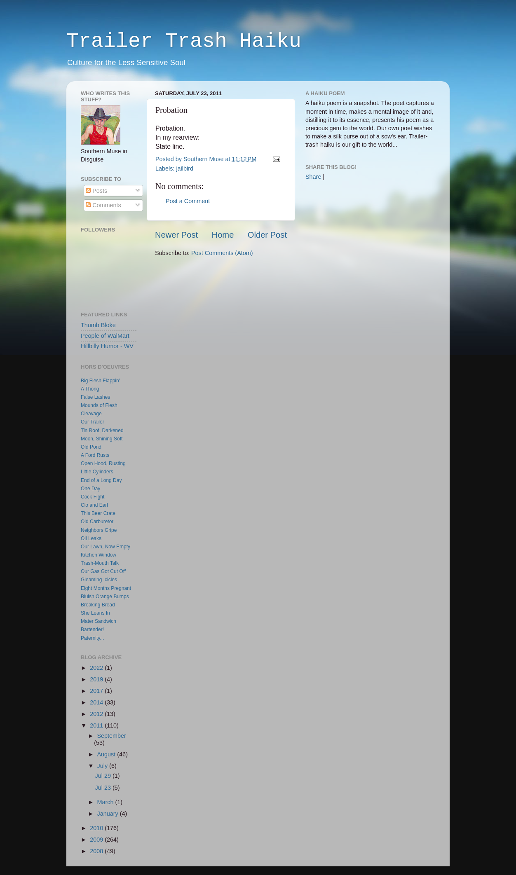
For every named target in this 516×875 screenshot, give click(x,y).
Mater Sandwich (98, 621)
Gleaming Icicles (99, 580)
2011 (97, 725)
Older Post (267, 234)
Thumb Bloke (98, 325)
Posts (96, 190)
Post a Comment (188, 201)
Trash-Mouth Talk (100, 563)
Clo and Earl (94, 505)
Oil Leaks (91, 538)
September (111, 735)
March (106, 802)
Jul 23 (104, 787)
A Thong (90, 389)
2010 (97, 828)
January (108, 813)
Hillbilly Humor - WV (107, 346)
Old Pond (91, 447)
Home (223, 234)
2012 (97, 714)
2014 (97, 702)
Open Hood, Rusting (103, 463)
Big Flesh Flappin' (100, 381)
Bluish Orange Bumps (105, 596)
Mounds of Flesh (99, 405)
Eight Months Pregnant (106, 588)
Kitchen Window (98, 555)
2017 (97, 691)
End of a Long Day (101, 480)
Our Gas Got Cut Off (103, 571)
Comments (103, 205)
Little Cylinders (97, 472)
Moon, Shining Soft (101, 439)
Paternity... (92, 638)
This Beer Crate (98, 513)
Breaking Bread (98, 605)
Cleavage (91, 413)
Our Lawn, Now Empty (105, 547)
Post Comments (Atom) (222, 253)
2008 (97, 851)
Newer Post (176, 234)
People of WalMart (105, 335)
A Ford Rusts (95, 455)
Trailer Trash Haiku (183, 41)
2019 (97, 679)
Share (313, 176)
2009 (97, 839)
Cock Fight (92, 497)
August (107, 754)
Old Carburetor (97, 521)
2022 (97, 667)
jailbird (184, 168)
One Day (90, 488)
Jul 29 (104, 775)
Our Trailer (92, 422)
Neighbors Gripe (99, 530)
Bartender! (92, 629)
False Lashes (95, 397)
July (103, 766)
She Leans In (95, 613)
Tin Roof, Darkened (102, 430)
